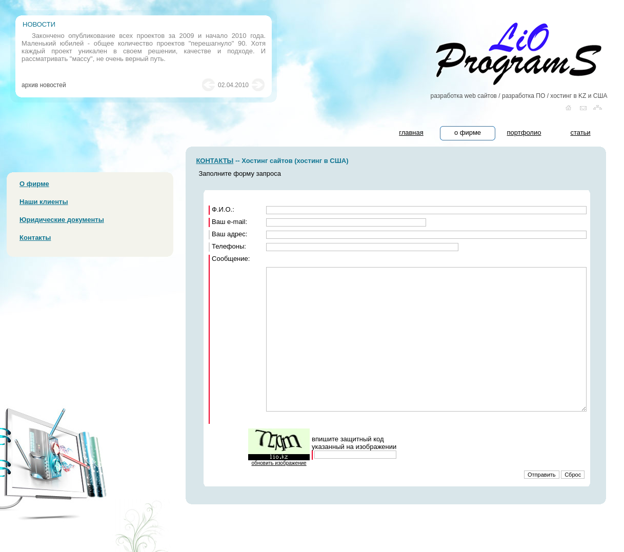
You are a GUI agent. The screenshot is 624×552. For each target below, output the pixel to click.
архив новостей (44, 85)
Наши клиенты (43, 202)
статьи (580, 132)
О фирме (34, 184)
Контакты (35, 237)
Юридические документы (61, 219)
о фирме (467, 132)
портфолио (524, 132)
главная (411, 132)
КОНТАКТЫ (214, 161)
